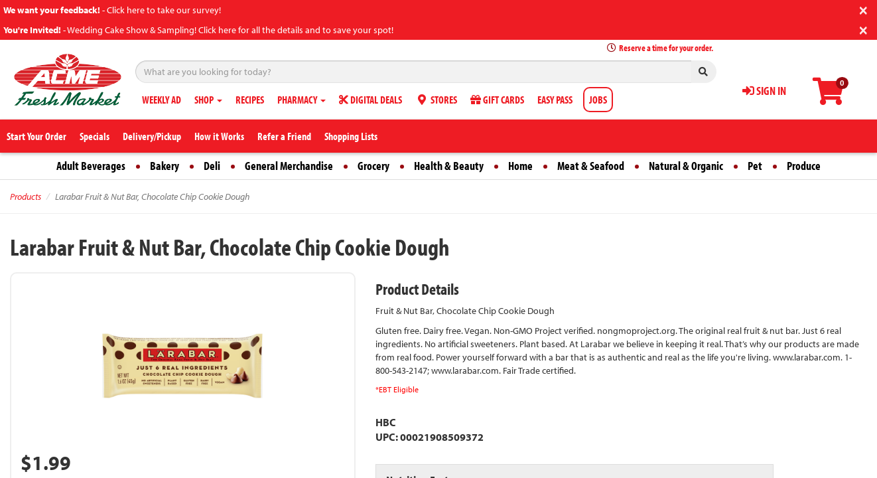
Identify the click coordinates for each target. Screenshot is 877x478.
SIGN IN (764, 90)
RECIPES (250, 99)
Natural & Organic (686, 165)
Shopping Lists (350, 136)
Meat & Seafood (590, 165)
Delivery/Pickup (152, 136)
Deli (212, 165)
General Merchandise (289, 165)
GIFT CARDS (497, 99)
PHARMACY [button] (301, 99)
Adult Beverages (90, 165)
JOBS (598, 99)
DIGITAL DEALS (370, 99)
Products (25, 196)
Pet (755, 165)
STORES (436, 99)
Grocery (373, 165)
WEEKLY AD (161, 99)
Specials (94, 136)
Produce (804, 165)
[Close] (863, 9)
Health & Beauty (449, 165)
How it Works (219, 136)
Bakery (164, 165)
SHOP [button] (208, 99)
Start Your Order (36, 136)
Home (520, 165)
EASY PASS (555, 99)
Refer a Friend (284, 136)
